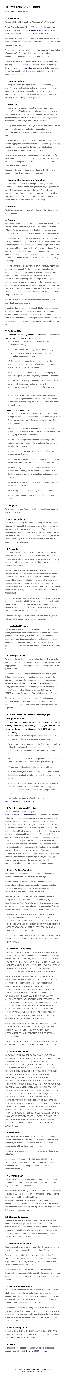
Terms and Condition (28, 1371)
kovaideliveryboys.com (38, 30)
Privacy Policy (40, 1371)
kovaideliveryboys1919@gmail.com (19, 68)
